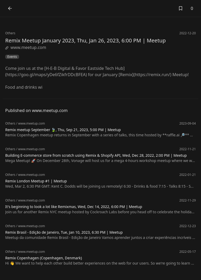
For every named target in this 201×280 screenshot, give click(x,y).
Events (12, 57)
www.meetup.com (25, 47)
